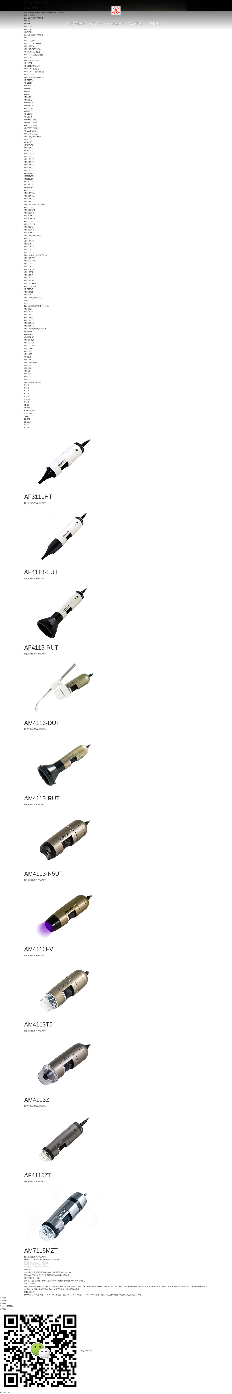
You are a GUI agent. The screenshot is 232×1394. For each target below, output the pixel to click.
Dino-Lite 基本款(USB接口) (34, 1286)
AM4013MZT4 (29, 74)
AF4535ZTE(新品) (30, 125)
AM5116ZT (28, 309)
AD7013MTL (28, 145)
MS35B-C (27, 396)
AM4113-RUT (29, 343)
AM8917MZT (29, 249)
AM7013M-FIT (29, 295)
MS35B (26, 385)
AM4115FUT (28, 278)
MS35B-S (27, 399)
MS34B (26, 394)
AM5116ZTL (28, 312)
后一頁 (54, 1260)
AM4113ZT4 (28, 57)
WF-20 (26, 300)
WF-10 (26, 303)
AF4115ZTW (28, 106)
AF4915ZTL (28, 80)
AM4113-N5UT (29, 346)
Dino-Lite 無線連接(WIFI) (33, 298)
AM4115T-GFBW (30, 283)
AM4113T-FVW (29, 258)
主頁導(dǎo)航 (29, 1281)
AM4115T (27, 97)
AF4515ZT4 (28, 103)
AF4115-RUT (29, 337)
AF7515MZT (28, 179)
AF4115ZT (28, 94)
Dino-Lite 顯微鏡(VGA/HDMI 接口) (36, 306)
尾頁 (58, 1260)
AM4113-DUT (29, 340)
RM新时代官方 (5, 1392)
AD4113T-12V (29, 269)
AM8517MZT (29, 244)
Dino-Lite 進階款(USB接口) (34, 35)
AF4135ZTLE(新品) (31, 122)
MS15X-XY (28, 413)
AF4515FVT (28, 289)
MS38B (26, 402)
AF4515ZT (28, 89)
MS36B (26, 388)
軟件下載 (56, 1281)
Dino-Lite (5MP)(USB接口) (33, 137)
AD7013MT (28, 142)
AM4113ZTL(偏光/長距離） (34, 55)
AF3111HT (28, 331)
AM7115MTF (29, 190)
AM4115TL (28, 100)
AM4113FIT (28, 266)
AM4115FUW (29, 281)
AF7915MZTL (29, 187)
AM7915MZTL (29, 170)
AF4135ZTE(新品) (30, 120)
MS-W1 (26, 428)
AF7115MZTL (29, 176)
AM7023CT (28, 379)
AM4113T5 (28, 351)
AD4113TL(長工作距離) (32, 52)
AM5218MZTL (29, 326)
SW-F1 (26, 416)
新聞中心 (82, 1281)
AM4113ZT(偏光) (30, 46)
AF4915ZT (28, 83)
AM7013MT (28, 139)
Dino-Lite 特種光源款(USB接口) (35, 255)
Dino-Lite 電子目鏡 (31, 362)
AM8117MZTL (29, 241)
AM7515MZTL (29, 165)
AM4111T (27, 38)
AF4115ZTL (28, 91)
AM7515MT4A (29, 199)
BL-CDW (27, 422)
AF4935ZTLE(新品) (31, 134)
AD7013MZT (28, 151)
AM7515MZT (29, 162)
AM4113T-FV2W (30, 261)
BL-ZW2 (27, 419)
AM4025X (27, 365)
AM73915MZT (29, 221)
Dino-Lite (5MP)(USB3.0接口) (34, 204)
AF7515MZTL (29, 182)
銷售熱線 (63, 1281)
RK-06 (26, 405)
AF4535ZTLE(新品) (31, 128)
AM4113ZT (28, 354)
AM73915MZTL (29, 224)
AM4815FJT (28, 292)
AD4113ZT (28, 63)
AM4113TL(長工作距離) (32, 49)
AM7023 (27, 371)
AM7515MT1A (29, 193)
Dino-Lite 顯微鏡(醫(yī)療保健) (35, 329)
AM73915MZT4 (29, 227)
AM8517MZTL (29, 247)
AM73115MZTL (29, 210)
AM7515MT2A (29, 196)
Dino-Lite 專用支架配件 (32, 382)
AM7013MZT (29, 148)
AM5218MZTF (29, 323)
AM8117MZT (29, 238)
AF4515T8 (28, 117)
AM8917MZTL (29, 252)
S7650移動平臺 (29, 411)
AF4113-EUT (29, 334)
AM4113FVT (28, 264)
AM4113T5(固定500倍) (32, 43)
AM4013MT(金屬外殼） (32, 69)
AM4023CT (28, 377)
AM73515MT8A (29, 230)
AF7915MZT (28, 185)
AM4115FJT (28, 272)
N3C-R (26, 425)
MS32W (27, 391)
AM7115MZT (29, 156)
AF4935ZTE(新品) (30, 131)
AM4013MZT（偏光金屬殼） (34, 72)
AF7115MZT (28, 173)
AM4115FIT (28, 275)
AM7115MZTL (29, 159)
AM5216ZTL (28, 317)
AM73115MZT (29, 207)
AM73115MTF (29, 213)
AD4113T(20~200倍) (31, 60)
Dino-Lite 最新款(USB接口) (34, 77)
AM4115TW (28, 108)
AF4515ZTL (28, 86)
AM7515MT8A (29, 202)
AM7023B (27, 374)
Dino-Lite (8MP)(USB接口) (33, 235)
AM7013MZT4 (29, 153)
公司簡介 (38, 1281)
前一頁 (48, 1260)
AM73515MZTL (29, 219)
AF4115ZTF (28, 111)
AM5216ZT (28, 315)
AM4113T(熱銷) (29, 40)
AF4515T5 (28, 114)
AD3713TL (28, 32)
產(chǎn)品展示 (47, 1281)
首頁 (44, 1260)
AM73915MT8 (29, 233)
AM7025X (27, 368)
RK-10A (27, 408)
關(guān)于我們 (72, 1281)
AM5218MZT (29, 320)
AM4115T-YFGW (30, 286)
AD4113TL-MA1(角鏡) (32, 66)
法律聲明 (27, 1269)
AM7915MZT (29, 168)
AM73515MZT (29, 216)
